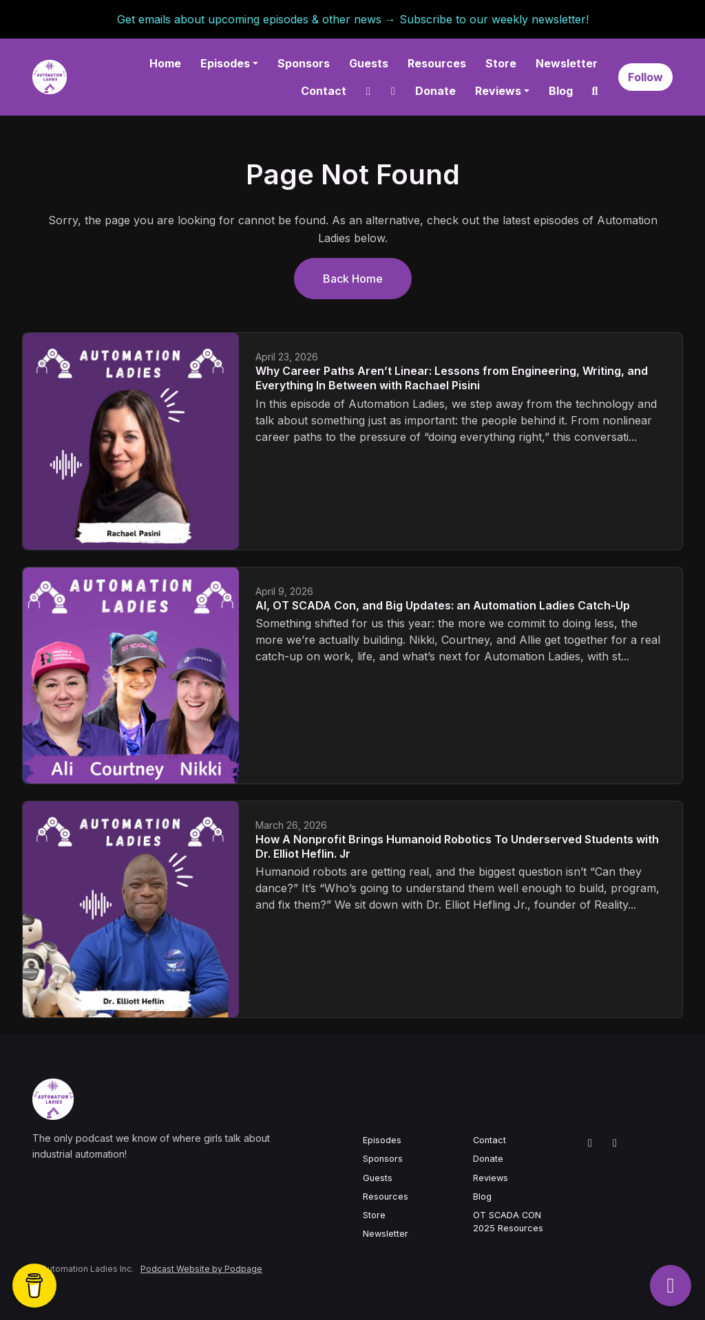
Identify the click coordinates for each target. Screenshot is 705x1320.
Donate (435, 91)
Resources (437, 63)
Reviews (498, 91)
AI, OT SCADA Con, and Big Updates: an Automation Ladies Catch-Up (442, 605)
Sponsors (303, 63)
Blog (561, 91)
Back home (353, 278)
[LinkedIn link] (368, 91)
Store (500, 63)
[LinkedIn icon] (590, 1142)
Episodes (225, 63)
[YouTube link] (393, 91)
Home (165, 63)
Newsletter (567, 63)
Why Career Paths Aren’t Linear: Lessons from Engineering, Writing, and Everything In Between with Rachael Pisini (451, 378)
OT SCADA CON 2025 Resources (508, 1221)
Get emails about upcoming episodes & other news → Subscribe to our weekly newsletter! (353, 19)
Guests (368, 63)
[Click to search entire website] (594, 91)
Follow (645, 77)
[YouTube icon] (615, 1142)
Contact (323, 91)
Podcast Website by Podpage (201, 1269)
